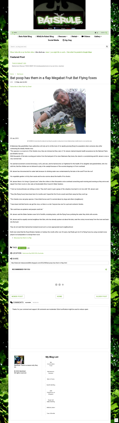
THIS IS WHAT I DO (19, 63)
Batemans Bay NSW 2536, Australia (33, 253)
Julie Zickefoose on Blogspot (51, 392)
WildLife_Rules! (51, 407)
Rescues (62, 36)
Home (12, 74)
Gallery (98, 36)
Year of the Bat (51, 413)
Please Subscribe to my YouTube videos (22, 52)
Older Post (101, 296)
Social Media (53, 40)
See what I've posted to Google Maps (79, 52)
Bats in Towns (50, 379)
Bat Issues (20, 74)
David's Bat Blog (51, 385)
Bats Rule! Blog (25, 36)
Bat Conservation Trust (50, 364)
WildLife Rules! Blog (45, 36)
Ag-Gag (67, 40)
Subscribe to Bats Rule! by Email (20, 86)
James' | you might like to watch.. (55, 52)
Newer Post (17, 296)
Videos (86, 36)
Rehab (74, 36)
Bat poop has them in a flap (23, 238)
